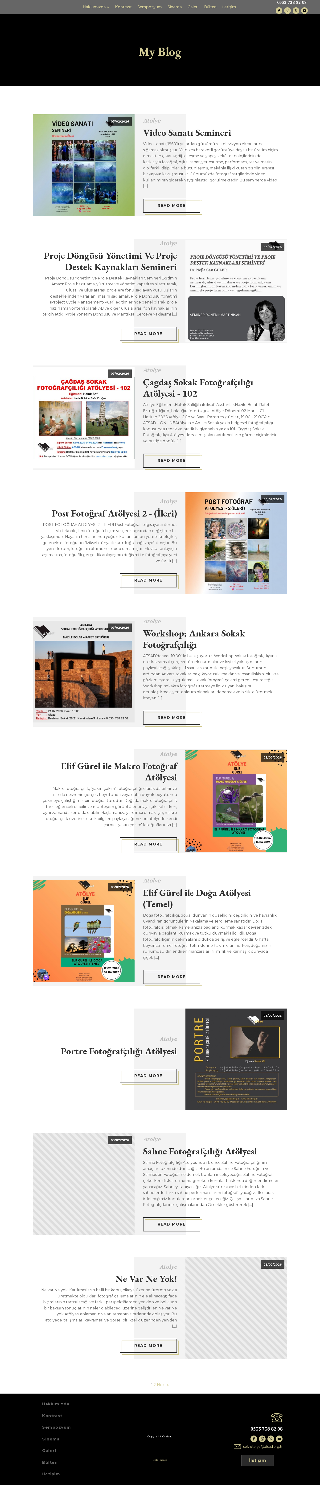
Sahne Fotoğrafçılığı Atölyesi (200, 1151)
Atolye (151, 120)
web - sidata (160, 1459)
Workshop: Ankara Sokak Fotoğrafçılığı (194, 639)
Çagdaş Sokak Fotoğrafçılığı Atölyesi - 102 (198, 388)
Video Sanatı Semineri (187, 132)
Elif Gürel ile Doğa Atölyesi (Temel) (197, 898)
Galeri (196, 7)
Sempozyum (153, 7)
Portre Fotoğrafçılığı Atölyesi (119, 1051)
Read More (172, 206)
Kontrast (127, 7)
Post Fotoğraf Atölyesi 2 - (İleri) (114, 513)
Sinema (178, 7)
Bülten (214, 7)
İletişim (233, 7)
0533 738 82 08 (292, 3)
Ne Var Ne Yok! (146, 1278)
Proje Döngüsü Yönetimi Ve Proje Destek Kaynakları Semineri (110, 261)
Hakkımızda (99, 7)
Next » (163, 1385)
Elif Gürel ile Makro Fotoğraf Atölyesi (119, 771)
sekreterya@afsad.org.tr (263, 1447)
